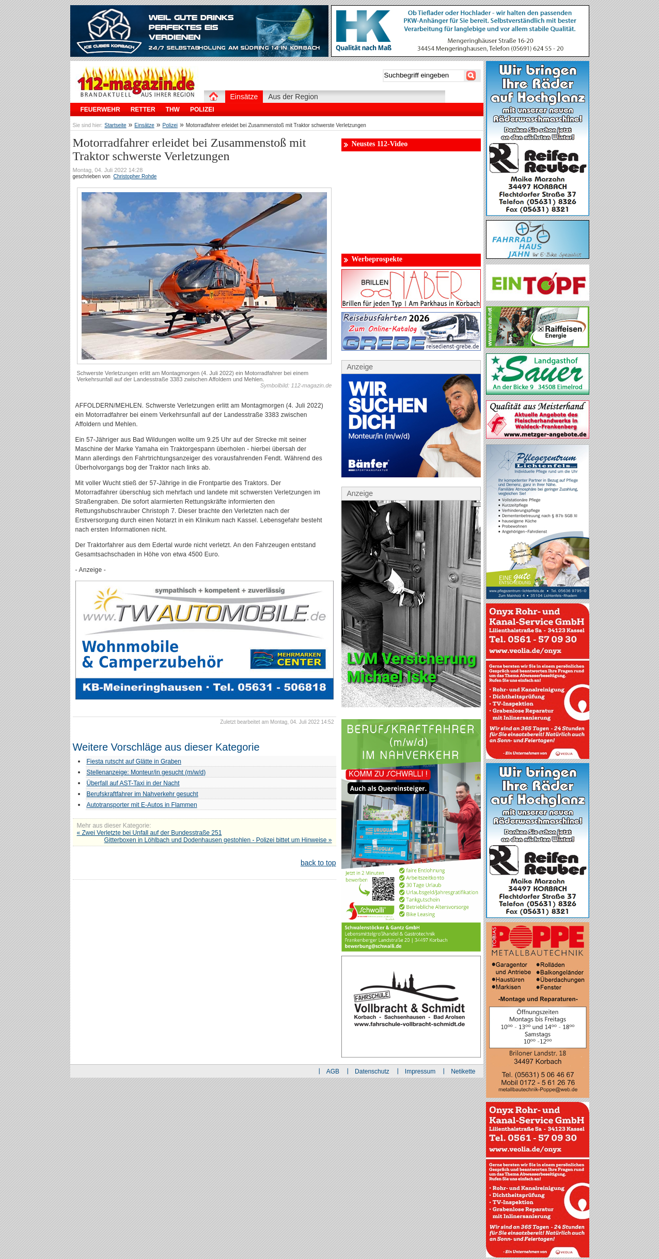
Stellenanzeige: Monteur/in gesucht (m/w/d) (146, 772)
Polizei (170, 125)
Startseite (115, 125)
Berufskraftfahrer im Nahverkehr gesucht (142, 794)
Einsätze (144, 125)
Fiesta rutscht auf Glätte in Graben (134, 761)
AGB (332, 1071)
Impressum (420, 1071)
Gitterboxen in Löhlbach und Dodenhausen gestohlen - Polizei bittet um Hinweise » (218, 840)
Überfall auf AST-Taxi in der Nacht (133, 783)
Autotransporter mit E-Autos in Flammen (142, 805)
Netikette (463, 1071)
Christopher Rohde (134, 176)
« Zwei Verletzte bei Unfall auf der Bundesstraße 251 (149, 832)
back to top (318, 863)
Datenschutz (372, 1071)
